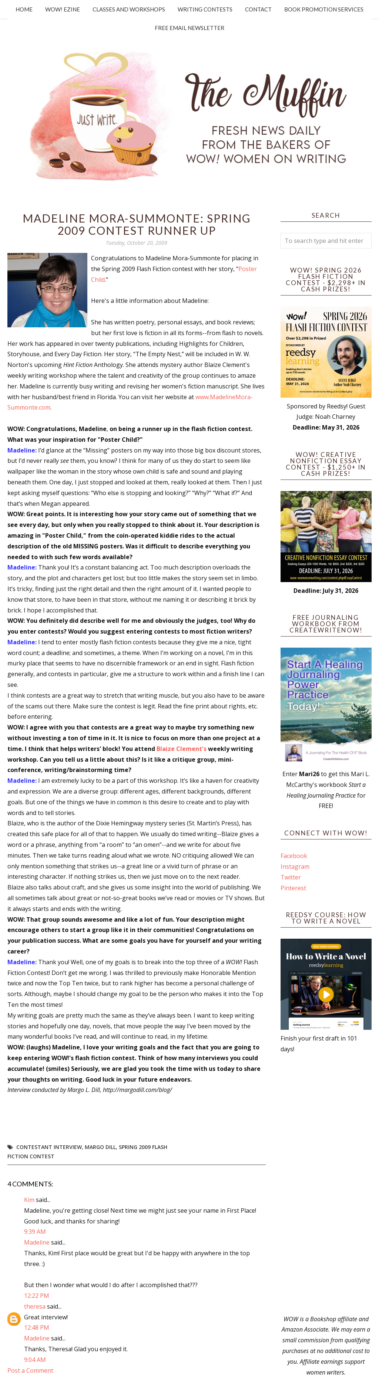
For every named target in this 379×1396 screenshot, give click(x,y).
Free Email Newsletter (189, 27)
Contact (258, 9)
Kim (29, 1200)
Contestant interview (49, 1146)
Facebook (294, 856)
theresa (35, 1306)
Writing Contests (205, 9)
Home (24, 9)
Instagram (295, 866)
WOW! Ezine (62, 9)
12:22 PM (36, 1296)
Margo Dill (100, 1146)
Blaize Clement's (182, 749)
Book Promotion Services (323, 9)
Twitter (291, 877)
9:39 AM (35, 1232)
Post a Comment (30, 1370)
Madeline (37, 1242)
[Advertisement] (326, 1184)
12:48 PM (36, 1327)
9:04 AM (35, 1360)
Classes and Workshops (129, 9)
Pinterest (293, 888)
